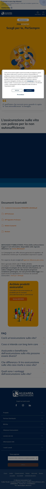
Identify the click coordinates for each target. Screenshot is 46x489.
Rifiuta (17, 90)
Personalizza (20, 94)
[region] (23, 84)
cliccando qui (30, 81)
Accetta (29, 90)
